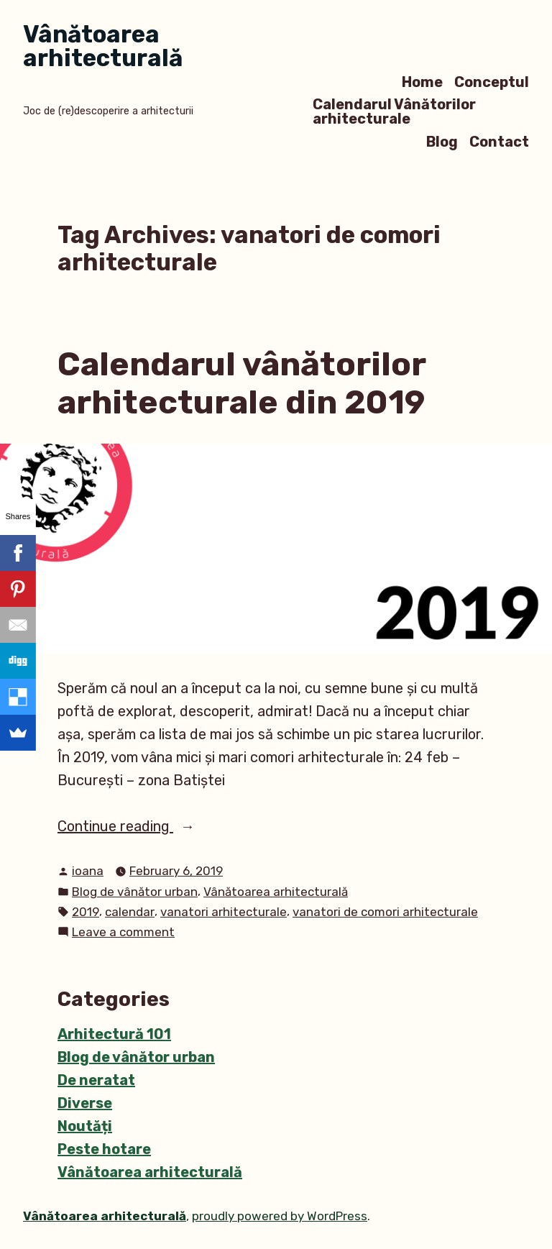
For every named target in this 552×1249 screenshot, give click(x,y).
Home (422, 81)
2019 (85, 912)
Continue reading (158, 826)
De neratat (96, 1080)
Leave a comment (123, 932)
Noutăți (85, 1126)
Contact (499, 141)
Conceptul (491, 81)
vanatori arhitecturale (223, 912)
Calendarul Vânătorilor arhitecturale (394, 111)
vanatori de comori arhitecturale (385, 912)
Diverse (85, 1103)
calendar (130, 912)
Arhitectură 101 (114, 1034)
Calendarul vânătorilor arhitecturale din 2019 (242, 382)
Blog (442, 141)
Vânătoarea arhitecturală (103, 46)
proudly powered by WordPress (279, 1216)
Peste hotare (104, 1149)
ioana (88, 871)
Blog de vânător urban (135, 891)
